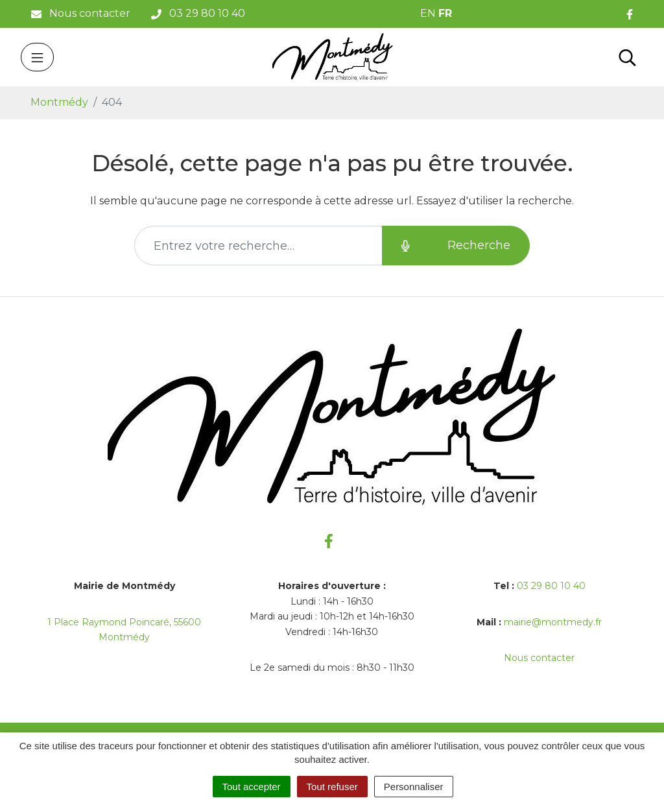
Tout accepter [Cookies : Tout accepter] (251, 786)
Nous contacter (539, 658)
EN (428, 13)
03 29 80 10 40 (551, 586)
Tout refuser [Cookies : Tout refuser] (332, 786)
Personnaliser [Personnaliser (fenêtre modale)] (414, 786)
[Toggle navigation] (37, 57)
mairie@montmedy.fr (553, 622)
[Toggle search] (627, 57)
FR (445, 13)
